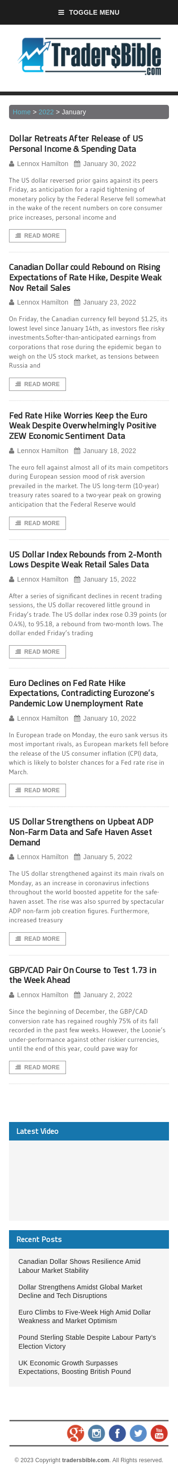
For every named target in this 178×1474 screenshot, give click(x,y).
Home (22, 112)
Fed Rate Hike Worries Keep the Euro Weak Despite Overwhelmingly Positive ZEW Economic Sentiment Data (83, 425)
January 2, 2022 (103, 995)
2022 (46, 112)
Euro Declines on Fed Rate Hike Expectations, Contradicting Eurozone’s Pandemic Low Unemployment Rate (81, 693)
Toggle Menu (89, 12)
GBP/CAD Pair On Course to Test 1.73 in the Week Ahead (82, 975)
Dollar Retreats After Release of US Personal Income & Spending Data (76, 143)
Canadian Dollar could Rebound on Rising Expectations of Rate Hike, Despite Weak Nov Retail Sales (85, 277)
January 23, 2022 (105, 302)
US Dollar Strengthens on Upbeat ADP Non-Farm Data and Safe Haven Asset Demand (81, 831)
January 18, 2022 (105, 451)
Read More (37, 235)
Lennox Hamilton (38, 164)
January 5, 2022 (103, 857)
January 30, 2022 (105, 164)
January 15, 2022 (105, 579)
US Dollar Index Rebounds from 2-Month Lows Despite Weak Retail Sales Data (85, 559)
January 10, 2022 (105, 718)
